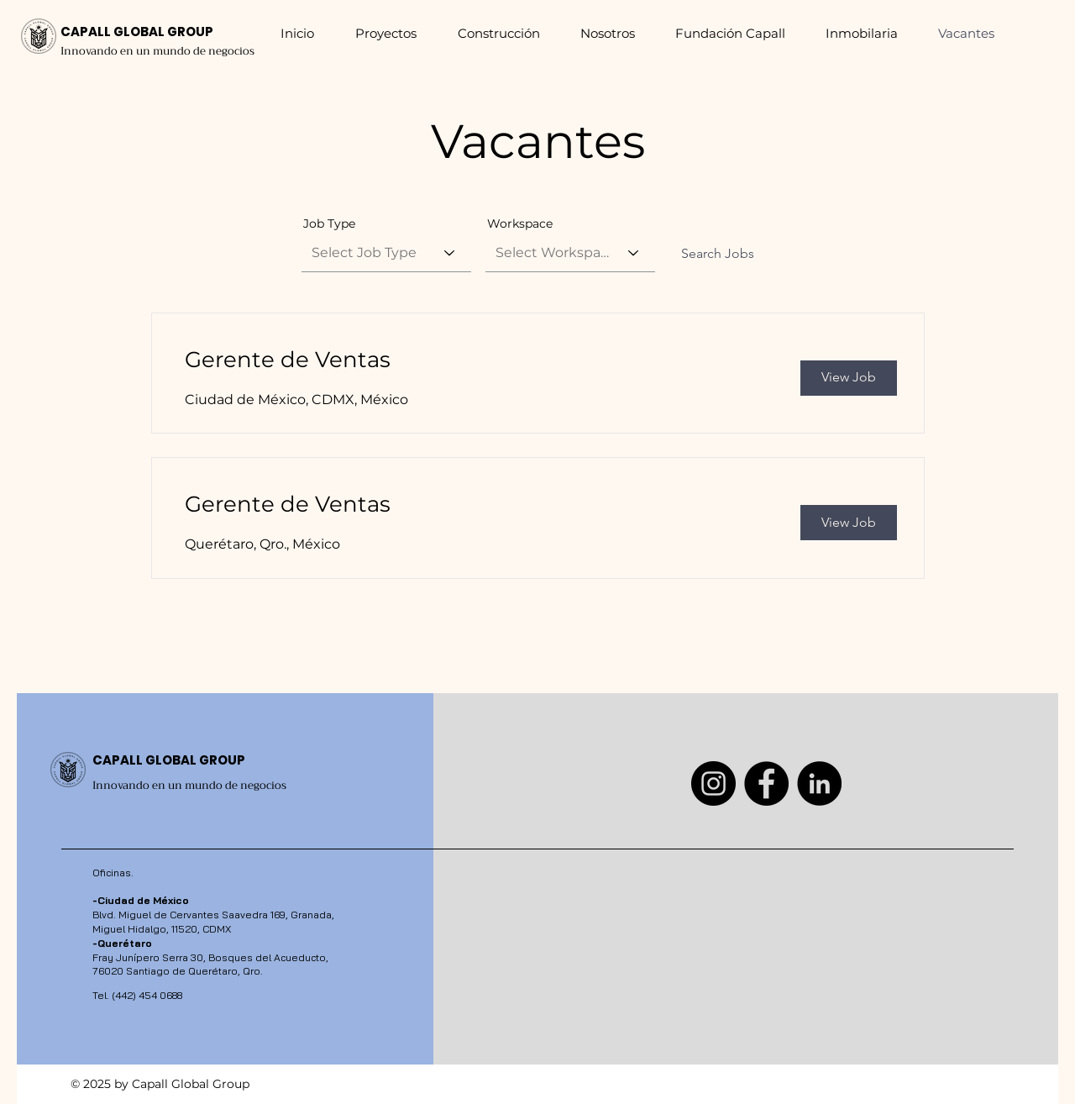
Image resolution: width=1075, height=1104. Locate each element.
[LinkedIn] (819, 783)
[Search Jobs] (717, 254)
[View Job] (848, 378)
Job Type (329, 223)
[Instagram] (713, 783)
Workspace (520, 223)
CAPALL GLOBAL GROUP (136, 31)
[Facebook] (766, 783)
